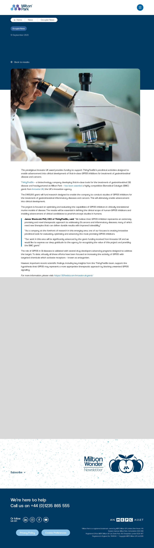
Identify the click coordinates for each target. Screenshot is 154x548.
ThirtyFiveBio (27, 182)
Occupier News (47, 20)
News (30, 20)
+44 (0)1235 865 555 (50, 505)
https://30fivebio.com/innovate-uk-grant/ (73, 275)
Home (19, 20)
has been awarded (73, 185)
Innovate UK (38, 189)
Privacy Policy (27, 532)
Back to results (20, 62)
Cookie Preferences (55, 532)
